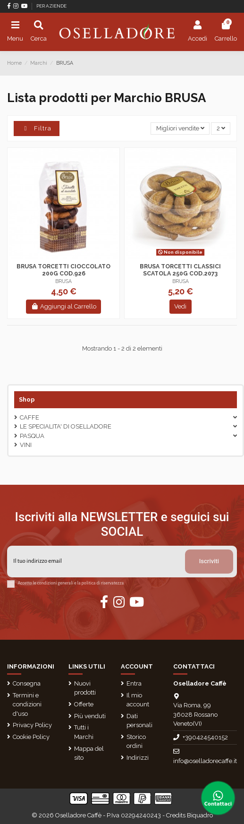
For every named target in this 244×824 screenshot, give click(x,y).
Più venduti (90, 716)
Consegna (27, 683)
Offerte (83, 704)
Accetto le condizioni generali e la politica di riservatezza (71, 583)
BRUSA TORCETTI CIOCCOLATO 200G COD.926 (63, 270)
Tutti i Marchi (83, 732)
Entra (134, 683)
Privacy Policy (32, 725)
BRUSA (63, 281)
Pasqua (32, 435)
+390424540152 (205, 737)
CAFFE (29, 417)
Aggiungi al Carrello (63, 306)
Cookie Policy (31, 736)
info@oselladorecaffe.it (205, 760)
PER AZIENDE (51, 6)
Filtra (36, 128)
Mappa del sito (89, 753)
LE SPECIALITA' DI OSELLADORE (65, 426)
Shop (27, 399)
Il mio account (137, 700)
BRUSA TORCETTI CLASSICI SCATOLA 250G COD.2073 (180, 270)
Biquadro (200, 815)
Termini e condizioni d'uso (27, 704)
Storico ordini (136, 741)
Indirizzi (137, 757)
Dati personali (139, 720)
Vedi (180, 306)
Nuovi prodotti (85, 688)
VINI (26, 444)
